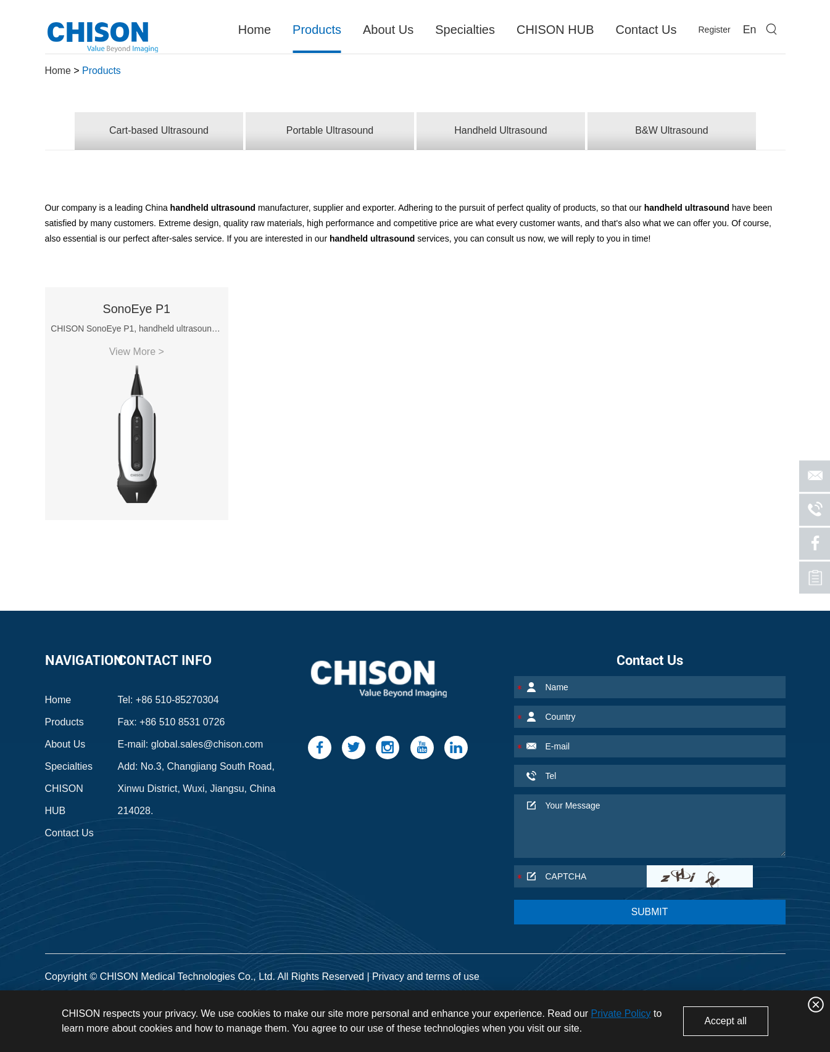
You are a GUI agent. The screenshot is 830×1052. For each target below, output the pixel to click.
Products (317, 29)
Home (254, 29)
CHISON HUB (555, 29)
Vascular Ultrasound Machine (157, 988)
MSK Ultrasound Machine (282, 988)
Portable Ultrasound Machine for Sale (553, 988)
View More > (131, 354)
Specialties (465, 29)
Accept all (724, 1021)
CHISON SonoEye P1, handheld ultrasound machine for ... (132, 331)
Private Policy (621, 1013)
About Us (388, 29)
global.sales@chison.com (207, 736)
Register (714, 30)
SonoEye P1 (132, 311)
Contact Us (645, 29)
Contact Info (165, 652)
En (749, 29)
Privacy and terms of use (426, 968)
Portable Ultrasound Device (405, 988)
